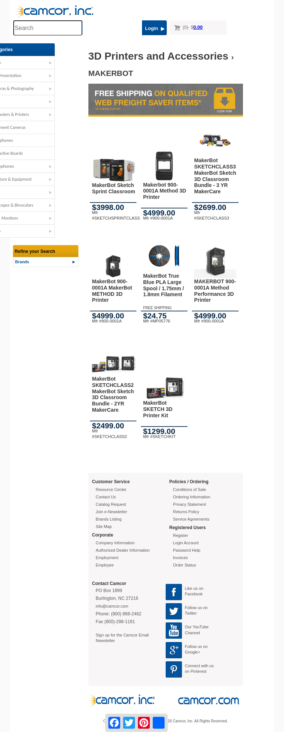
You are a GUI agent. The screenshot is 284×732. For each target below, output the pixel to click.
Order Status (184, 565)
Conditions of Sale (189, 489)
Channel (192, 633)
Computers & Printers (35, 114)
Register (180, 535)
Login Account (186, 543)
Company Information (115, 543)
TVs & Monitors (29, 218)
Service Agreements (191, 519)
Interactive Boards (32, 153)
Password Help (186, 550)
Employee (105, 565)
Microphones (27, 166)
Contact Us (106, 497)
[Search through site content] (47, 28)
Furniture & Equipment (36, 179)
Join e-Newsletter (111, 511)
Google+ (192, 652)
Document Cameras (33, 127)
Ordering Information (191, 497)
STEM (21, 192)
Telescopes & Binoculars (37, 205)
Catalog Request (111, 504)
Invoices (180, 557)
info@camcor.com (112, 606)
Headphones (27, 140)
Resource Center (111, 489)
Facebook (194, 594)
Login (155, 28)
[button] (47, 64)
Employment (107, 557)
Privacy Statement (189, 504)
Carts (20, 101)
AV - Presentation (31, 75)
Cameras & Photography (37, 88)
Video (21, 231)
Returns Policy (186, 511)
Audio (21, 62)
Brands (22, 262)
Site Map (104, 526)
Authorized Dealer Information (123, 550)
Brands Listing (109, 519)
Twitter (191, 613)
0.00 (198, 27)
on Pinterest (196, 671)
